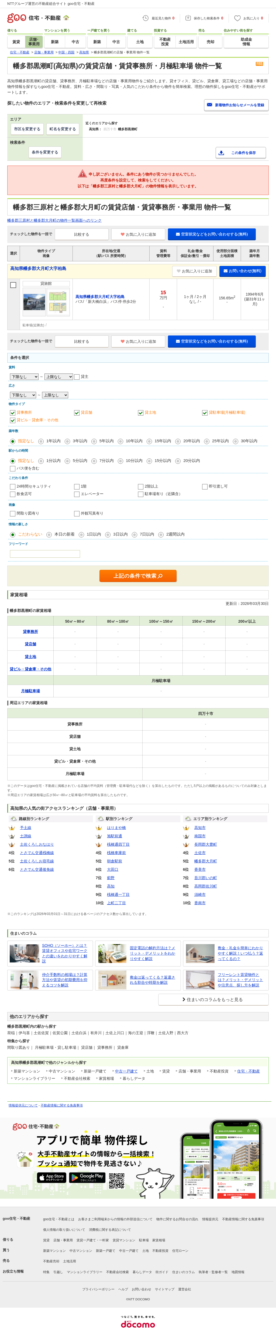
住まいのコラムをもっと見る (215, 999)
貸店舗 (86, 412)
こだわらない (30, 534)
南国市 (200, 836)
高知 (111, 886)
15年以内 (163, 440)
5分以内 (80, 460)
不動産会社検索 (117, 1272)
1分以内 (53, 460)
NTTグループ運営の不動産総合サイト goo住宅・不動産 (51, 4)
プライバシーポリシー (98, 1289)
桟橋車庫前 (116, 853)
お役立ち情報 (13, 1271)
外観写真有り (92, 513)
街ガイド (162, 1272)
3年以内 (80, 440)
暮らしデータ (142, 1272)
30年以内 (249, 440)
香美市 (200, 869)
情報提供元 (210, 1219)
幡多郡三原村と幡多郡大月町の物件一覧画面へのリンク (54, 220)
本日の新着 (64, 534)
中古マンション (81, 1251)
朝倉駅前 (114, 861)
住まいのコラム (183, 1272)
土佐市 (200, 853)
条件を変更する (45, 152)
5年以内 (106, 440)
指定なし (26, 440)
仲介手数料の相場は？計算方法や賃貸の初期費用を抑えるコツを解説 (64, 979)
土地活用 (69, 1261)
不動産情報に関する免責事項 (62, 1105)
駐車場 (144, 1240)
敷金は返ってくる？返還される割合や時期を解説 (152, 980)
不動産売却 (51, 1261)
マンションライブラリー (84, 1272)
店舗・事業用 (63, 1240)
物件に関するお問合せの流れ (177, 1219)
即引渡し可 (218, 486)
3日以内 (120, 534)
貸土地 (150, 412)
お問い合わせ (141, 1289)
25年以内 (220, 440)
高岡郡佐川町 (205, 886)
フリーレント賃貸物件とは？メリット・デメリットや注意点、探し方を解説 (240, 979)
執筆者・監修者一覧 (213, 1272)
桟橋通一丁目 (118, 894)
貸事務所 (24, 412)
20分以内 (191, 460)
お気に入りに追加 (138, 234)
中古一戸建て (126, 1071)
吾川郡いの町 (205, 878)
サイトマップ (164, 1289)
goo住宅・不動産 (16, 1218)
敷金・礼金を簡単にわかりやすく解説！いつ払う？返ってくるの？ (240, 953)
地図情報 (238, 1272)
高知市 (200, 827)
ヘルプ (123, 1289)
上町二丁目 (116, 903)
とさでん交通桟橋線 (37, 853)
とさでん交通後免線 (37, 869)
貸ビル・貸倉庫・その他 (37, 420)
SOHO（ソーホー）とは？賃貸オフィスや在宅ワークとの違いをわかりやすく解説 (64, 953)
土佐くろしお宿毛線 (37, 861)
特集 (46, 1272)
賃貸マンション (124, 1240)
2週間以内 (175, 534)
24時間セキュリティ (34, 486)
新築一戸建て (105, 1251)
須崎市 (200, 894)
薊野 (111, 878)
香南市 (200, 903)
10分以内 (134, 460)
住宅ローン (180, 1251)
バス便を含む (28, 468)
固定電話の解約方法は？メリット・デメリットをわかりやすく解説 (152, 953)
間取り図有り (28, 513)
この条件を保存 (243, 153)
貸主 (84, 376)
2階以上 (151, 486)
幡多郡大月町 (205, 861)
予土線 (25, 827)
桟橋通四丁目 (118, 844)
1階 (84, 486)
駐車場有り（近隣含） (163, 494)
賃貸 (46, 1240)
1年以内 (53, 440)
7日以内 (147, 534)
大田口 (112, 869)
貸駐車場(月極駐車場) (227, 412)
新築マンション (54, 1251)
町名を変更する (63, 129)
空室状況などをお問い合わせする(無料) (212, 234)
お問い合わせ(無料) (242, 271)
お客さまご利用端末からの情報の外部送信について (115, 1219)
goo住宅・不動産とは (58, 1219)
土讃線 (25, 836)
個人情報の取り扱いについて (64, 1230)
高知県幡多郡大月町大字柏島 (38, 268)
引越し (58, 1272)
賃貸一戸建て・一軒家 (93, 1240)
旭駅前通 (114, 836)
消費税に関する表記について (110, 1230)
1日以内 (94, 534)
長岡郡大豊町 (205, 844)
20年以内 (191, 440)
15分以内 (163, 460)
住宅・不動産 (248, 1071)
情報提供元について (23, 1105)
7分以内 (106, 460)
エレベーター (92, 494)
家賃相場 (158, 1240)
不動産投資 (160, 1251)
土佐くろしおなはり (37, 844)
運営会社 (184, 1289)
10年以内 (134, 440)
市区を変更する (27, 129)
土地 (145, 1251)
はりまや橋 (116, 827)
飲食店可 (24, 494)
